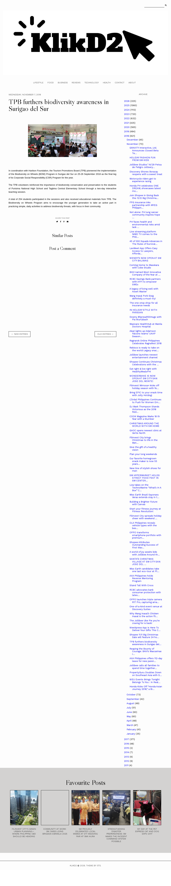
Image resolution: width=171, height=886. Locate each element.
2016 (127, 743)
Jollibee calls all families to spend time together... (144, 666)
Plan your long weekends (143, 454)
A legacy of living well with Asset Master (144, 290)
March (130, 725)
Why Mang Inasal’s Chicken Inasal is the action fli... (144, 615)
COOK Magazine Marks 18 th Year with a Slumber (145, 417)
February (132, 729)
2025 (127, 105)
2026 (127, 101)
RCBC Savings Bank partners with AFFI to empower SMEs (145, 282)
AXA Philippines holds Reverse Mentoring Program (141, 578)
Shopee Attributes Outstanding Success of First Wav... (144, 545)
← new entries (19, 334)
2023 (127, 114)
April (129, 720)
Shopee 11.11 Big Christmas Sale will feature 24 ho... (144, 636)
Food (50, 82)
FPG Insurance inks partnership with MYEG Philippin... (143, 205)
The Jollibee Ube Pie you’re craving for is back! (145, 622)
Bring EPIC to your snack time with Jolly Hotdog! (146, 394)
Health (107, 82)
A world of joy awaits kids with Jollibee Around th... (145, 553)
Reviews (76, 82)
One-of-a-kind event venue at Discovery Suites (146, 608)
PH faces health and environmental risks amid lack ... (145, 224)
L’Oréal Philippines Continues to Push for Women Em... (145, 401)
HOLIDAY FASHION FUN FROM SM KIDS (142, 159)
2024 (127, 110)
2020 (127, 127)
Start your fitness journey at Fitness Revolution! (145, 510)
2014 (127, 752)
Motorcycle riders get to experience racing (143, 180)
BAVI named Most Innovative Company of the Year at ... (145, 273)
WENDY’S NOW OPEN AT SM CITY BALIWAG (145, 259)
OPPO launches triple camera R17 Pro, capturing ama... (146, 600)
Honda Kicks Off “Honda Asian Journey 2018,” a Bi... (146, 688)
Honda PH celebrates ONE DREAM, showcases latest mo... (145, 188)
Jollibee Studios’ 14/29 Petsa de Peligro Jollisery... (146, 166)
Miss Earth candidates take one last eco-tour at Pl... (144, 570)
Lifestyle (38, 82)
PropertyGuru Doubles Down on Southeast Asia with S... (146, 673)
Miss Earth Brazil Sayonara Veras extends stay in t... (144, 496)
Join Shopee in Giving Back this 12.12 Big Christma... (144, 196)
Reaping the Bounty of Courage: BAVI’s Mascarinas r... (146, 651)
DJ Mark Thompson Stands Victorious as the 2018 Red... (144, 409)
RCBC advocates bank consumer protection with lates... (145, 592)
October (131, 694)
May (129, 716)
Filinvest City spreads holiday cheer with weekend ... (146, 517)
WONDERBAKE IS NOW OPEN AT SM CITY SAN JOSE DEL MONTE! (143, 378)
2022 (127, 118)
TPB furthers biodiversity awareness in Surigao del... (145, 643)
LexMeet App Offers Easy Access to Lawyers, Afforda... (143, 251)
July (129, 707)
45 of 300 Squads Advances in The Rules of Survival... (146, 242)
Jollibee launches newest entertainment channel (144, 356)
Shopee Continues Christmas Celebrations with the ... (146, 363)
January (131, 733)
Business (63, 82)
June (130, 712)
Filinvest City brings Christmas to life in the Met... (144, 440)
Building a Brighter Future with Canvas (143, 503)
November (133, 144)
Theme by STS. (93, 865)
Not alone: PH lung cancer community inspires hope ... (145, 215)
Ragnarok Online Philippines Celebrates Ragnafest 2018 (146, 342)
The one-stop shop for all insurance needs (144, 304)
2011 (126, 765)
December (133, 139)
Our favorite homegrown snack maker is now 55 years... (143, 461)
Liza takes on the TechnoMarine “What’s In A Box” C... (145, 488)
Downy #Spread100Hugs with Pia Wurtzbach (146, 318)
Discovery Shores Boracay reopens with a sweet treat (146, 173)
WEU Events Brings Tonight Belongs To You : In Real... (145, 681)
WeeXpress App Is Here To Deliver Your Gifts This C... (145, 629)
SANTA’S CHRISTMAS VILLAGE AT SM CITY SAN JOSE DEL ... (145, 562)
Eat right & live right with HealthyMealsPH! (143, 370)
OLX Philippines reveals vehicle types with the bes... (143, 525)
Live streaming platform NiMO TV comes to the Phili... (143, 234)
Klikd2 (73, 865)
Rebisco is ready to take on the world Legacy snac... (144, 349)
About (132, 82)
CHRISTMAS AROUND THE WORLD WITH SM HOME (144, 424)
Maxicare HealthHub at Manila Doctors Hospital (146, 325)
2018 (127, 136)
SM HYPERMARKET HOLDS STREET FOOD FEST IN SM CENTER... (145, 478)
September (133, 699)
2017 (127, 739)
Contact (119, 82)
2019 (127, 131)
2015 (127, 748)
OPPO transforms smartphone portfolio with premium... (145, 535)
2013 (127, 756)
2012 (127, 761)
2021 (127, 123)
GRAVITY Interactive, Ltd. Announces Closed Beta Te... (144, 150)
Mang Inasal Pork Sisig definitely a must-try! (143, 297)
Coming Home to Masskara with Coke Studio (144, 266)
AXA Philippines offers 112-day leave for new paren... (146, 659)
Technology (91, 82)
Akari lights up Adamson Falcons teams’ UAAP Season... (143, 334)
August (131, 703)
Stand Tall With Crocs (141, 585)
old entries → (105, 334)
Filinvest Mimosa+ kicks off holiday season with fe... (144, 387)
